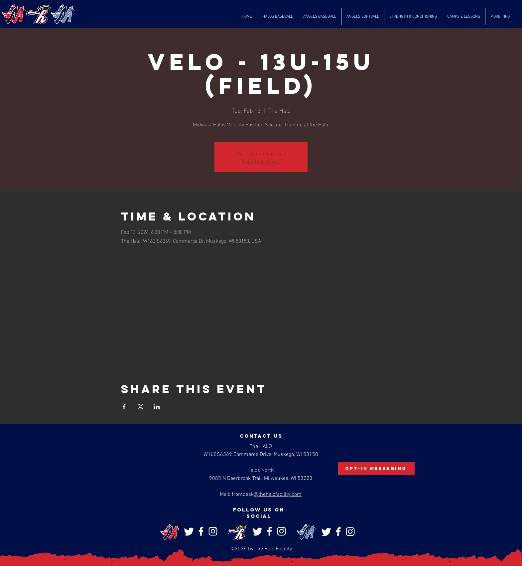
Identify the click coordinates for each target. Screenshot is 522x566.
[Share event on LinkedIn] (157, 406)
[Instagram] (213, 531)
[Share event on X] (140, 406)
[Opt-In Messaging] (376, 468)
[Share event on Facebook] (124, 406)
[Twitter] (189, 531)
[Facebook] (201, 531)
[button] (277, 16)
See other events (261, 161)
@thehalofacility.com (278, 494)
